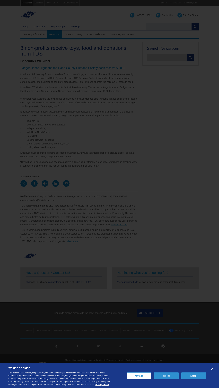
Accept (193, 375)
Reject (166, 375)
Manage (139, 375)
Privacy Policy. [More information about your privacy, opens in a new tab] (102, 384)
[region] (109, 375)
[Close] (211, 369)
